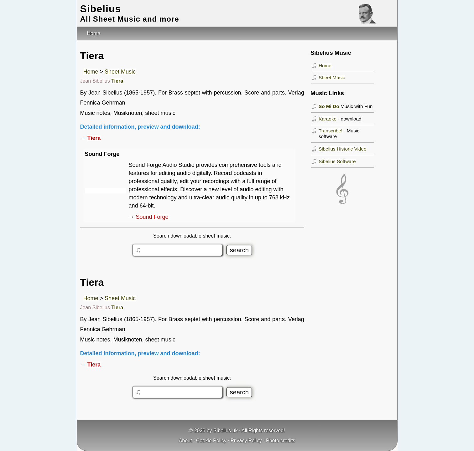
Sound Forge (152, 217)
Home (90, 72)
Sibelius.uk (225, 430)
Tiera (117, 81)
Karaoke (327, 118)
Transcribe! (330, 130)
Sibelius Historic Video (343, 148)
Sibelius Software (337, 161)
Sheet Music (120, 72)
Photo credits (280, 440)
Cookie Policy (211, 440)
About (185, 440)
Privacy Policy (246, 440)
